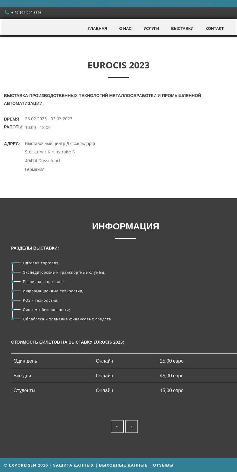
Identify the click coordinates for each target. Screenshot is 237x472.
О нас (125, 28)
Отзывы (163, 465)
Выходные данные (123, 465)
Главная (97, 28)
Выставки (182, 28)
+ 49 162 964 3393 (24, 12)
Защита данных (73, 465)
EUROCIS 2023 (118, 65)
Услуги (151, 28)
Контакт (215, 28)
